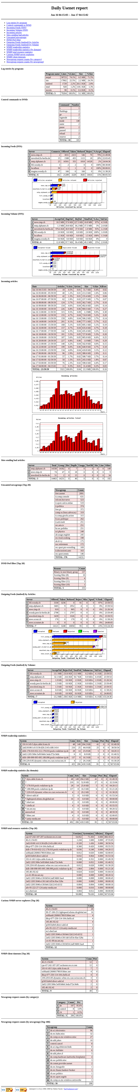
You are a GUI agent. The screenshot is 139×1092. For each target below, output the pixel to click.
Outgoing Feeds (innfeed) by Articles (23, 42)
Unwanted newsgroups (16, 37)
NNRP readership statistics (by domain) (24, 49)
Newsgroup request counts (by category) (24, 59)
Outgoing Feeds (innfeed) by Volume (23, 45)
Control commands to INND (19, 25)
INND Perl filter (14, 40)
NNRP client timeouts (16, 57)
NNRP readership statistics (18, 47)
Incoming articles (14, 32)
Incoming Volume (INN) (17, 30)
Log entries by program (17, 23)
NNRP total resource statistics (20, 52)
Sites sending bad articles (18, 35)
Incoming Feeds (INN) (16, 27)
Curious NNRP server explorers (20, 54)
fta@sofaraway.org (71, 1089)
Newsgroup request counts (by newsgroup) (25, 62)
